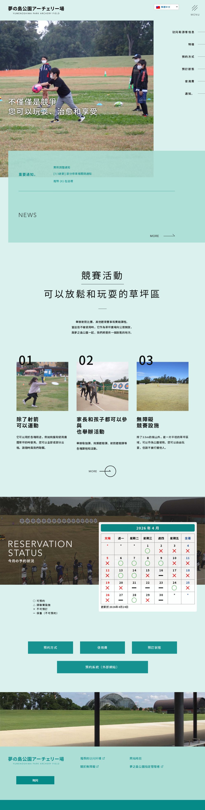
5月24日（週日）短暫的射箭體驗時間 (98, 211)
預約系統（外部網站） (102, 663)
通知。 (190, 93)
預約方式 (188, 57)
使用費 (190, 81)
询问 (35, 767)
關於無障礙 (88, 753)
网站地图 (136, 745)
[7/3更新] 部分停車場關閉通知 (73, 183)
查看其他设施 (178, 798)
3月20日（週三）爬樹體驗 (91, 224)
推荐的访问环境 (90, 745)
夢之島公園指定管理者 (145, 753)
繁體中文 (163, 7)
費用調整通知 (62, 176)
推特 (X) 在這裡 (63, 190)
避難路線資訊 (83, 217)
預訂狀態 (188, 69)
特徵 (191, 44)
